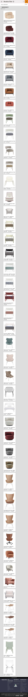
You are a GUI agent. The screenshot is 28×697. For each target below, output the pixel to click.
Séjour (8, 685)
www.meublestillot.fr (23, 690)
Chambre (9, 686)
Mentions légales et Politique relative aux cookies (23, 681)
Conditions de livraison (23, 686)
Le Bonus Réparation (17, 683)
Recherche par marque (17, 681)
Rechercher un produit (17, 680)
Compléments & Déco (11, 688)
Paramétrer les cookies (23, 683)
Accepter (21, 695)
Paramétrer (17, 695)
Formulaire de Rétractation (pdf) (22, 688)
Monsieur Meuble (10, 681)
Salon (2, 4)
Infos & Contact (22, 689)
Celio (8, 683)
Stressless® (9, 682)
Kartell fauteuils (5, 4)
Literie (8, 690)
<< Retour (26, 4)
